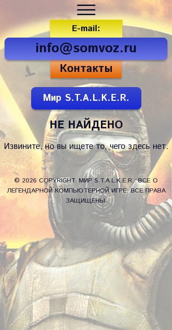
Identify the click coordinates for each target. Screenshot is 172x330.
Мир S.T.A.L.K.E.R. (86, 98)
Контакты (86, 69)
